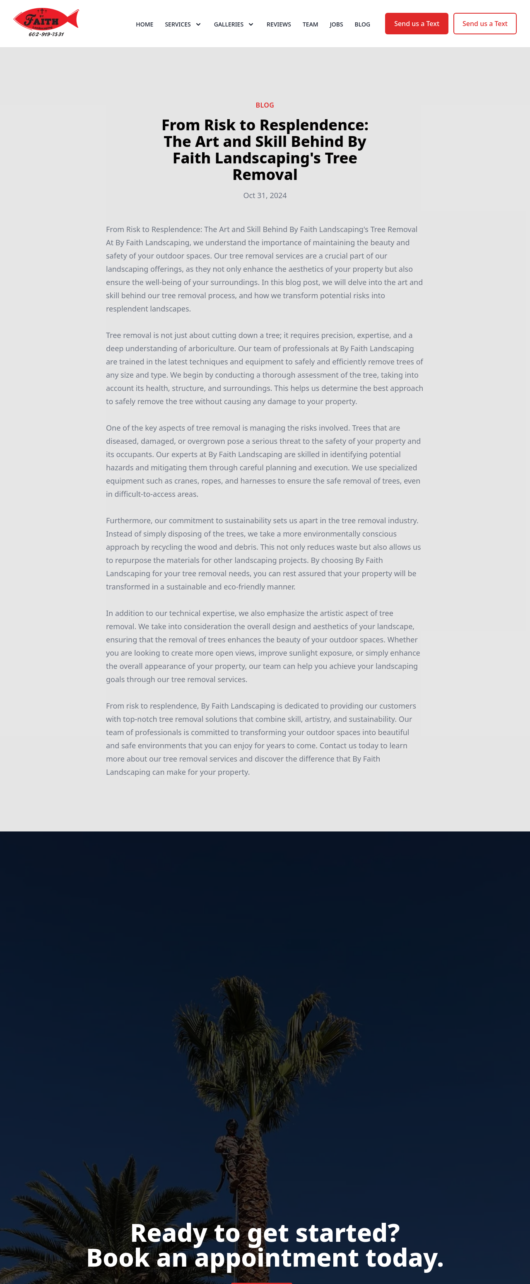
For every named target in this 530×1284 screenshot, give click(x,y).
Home (144, 37)
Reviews (279, 37)
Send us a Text (416, 36)
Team (310, 37)
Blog (363, 37)
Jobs (336, 37)
